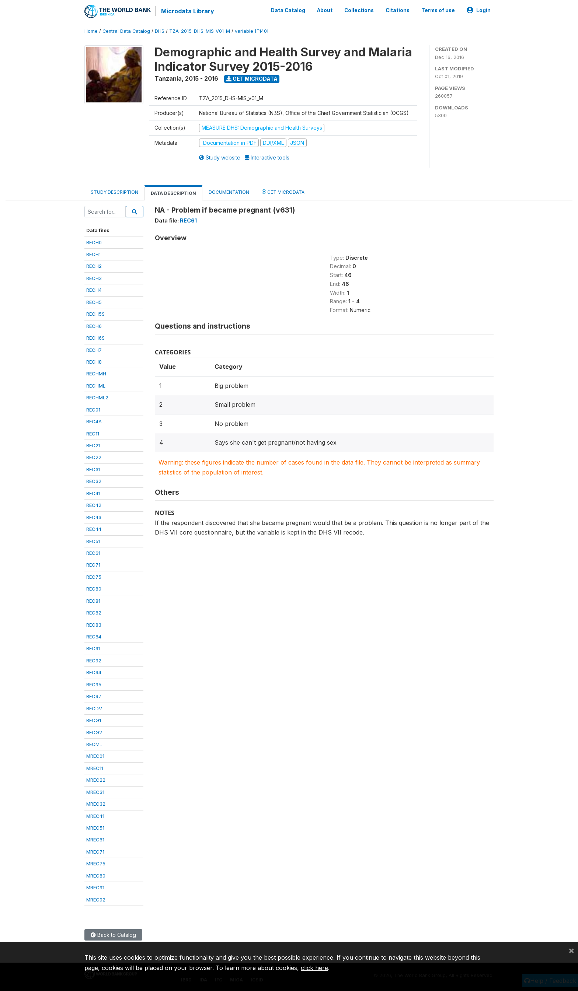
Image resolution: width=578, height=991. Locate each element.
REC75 (93, 577)
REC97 (93, 696)
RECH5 (94, 302)
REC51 (93, 541)
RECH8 (94, 362)
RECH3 (94, 278)
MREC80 (95, 876)
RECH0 (94, 242)
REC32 (93, 481)
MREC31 (95, 792)
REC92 (93, 660)
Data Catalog (288, 10)
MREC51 (95, 828)
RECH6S (95, 338)
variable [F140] (251, 31)
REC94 (93, 672)
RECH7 (94, 350)
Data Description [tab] (173, 193)
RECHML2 (97, 397)
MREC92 (95, 900)
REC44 (93, 529)
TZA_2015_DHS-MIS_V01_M (199, 31)
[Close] (571, 950)
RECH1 (93, 254)
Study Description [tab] (114, 192)
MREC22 (95, 780)
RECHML (95, 386)
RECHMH (96, 374)
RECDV (94, 708)
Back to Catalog (113, 935)
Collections (359, 10)
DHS (159, 31)
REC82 (93, 613)
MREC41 (95, 816)
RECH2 (94, 266)
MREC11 (94, 768)
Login (479, 10)
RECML (94, 744)
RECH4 (94, 290)
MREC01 (95, 756)
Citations (398, 10)
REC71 (93, 565)
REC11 (92, 434)
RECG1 (93, 720)
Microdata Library (187, 11)
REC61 (93, 553)
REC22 (93, 457)
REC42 (93, 505)
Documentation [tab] (229, 192)
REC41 (93, 493)
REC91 (93, 648)
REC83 (93, 625)
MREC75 (95, 863)
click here (314, 967)
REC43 (93, 517)
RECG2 (94, 732)
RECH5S (95, 314)
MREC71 (95, 852)
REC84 (93, 637)
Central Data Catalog (126, 31)
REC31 (93, 469)
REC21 (93, 445)
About (324, 10)
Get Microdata (252, 79)
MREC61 (95, 840)
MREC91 (95, 887)
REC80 (93, 589)
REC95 (93, 684)
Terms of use (438, 10)
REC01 (93, 410)
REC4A (94, 421)
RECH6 (94, 326)
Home (91, 31)
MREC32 (95, 804)
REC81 (93, 601)
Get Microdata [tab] (283, 192)
